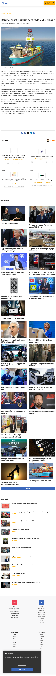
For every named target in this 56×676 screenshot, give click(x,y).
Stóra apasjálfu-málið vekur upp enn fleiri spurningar (26, 538)
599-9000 (15, 618)
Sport (14, 639)
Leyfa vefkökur (31, 669)
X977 (41, 649)
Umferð (42, 620)
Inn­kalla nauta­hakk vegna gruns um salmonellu (24, 503)
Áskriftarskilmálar (41, 616)
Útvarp (14, 647)
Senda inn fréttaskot (42, 626)
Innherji (42, 635)
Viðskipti (14, 637)
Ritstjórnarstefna (41, 614)
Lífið (14, 641)
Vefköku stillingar (13, 669)
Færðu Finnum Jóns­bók (18, 573)
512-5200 (42, 608)
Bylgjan (41, 645)
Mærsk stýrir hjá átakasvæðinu (40, 481)
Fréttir (14, 635)
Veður (41, 643)
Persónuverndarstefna (14, 612)
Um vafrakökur (41, 624)
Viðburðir (41, 641)
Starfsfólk (41, 618)
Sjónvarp (14, 645)
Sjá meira (28, 488)
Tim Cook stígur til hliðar (9, 223)
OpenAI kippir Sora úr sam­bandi (12, 318)
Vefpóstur (41, 622)
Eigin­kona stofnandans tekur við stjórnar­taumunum (26, 556)
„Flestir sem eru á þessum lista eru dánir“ (23, 521)
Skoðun (14, 643)
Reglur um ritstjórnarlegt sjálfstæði (14, 609)
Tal (41, 651)
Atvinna (41, 639)
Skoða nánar (8, 665)
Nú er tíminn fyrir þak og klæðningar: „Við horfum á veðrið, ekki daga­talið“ (31, 512)
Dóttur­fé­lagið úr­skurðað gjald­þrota (21, 547)
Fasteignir (41, 637)
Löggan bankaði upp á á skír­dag (20, 529)
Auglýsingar (41, 610)
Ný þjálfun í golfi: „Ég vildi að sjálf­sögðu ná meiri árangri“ (27, 582)
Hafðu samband (41, 612)
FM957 (41, 647)
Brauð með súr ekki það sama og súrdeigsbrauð (24, 565)
